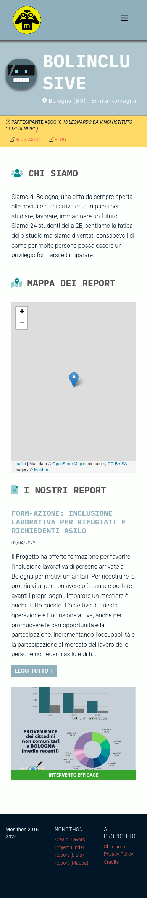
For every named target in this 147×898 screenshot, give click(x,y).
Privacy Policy (118, 854)
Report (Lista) (69, 855)
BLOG (60, 139)
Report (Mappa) (71, 863)
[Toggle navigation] (124, 20)
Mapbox (41, 469)
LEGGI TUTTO (34, 671)
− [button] (21, 323)
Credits (111, 862)
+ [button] (21, 312)
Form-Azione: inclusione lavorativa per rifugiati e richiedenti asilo (68, 521)
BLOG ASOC (27, 139)
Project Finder (69, 847)
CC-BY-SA (117, 463)
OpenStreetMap (67, 463)
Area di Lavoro (70, 839)
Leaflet (19, 463)
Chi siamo (114, 846)
